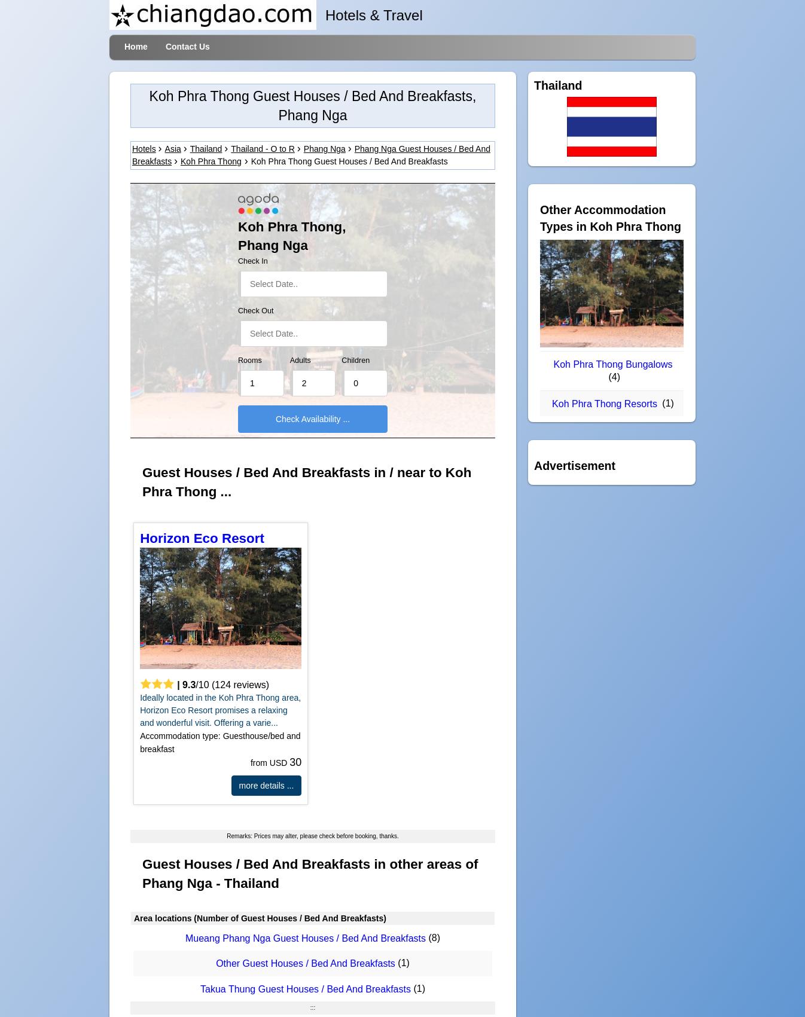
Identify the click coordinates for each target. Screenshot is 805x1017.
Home (136, 46)
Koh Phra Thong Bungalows (613, 364)
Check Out (256, 311)
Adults (300, 360)
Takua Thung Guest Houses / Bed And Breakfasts (305, 989)
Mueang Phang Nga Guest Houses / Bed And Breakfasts (305, 938)
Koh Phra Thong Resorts (604, 404)
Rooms (250, 360)
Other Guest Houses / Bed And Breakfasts (305, 964)
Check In (253, 261)
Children (355, 360)
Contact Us (188, 46)
